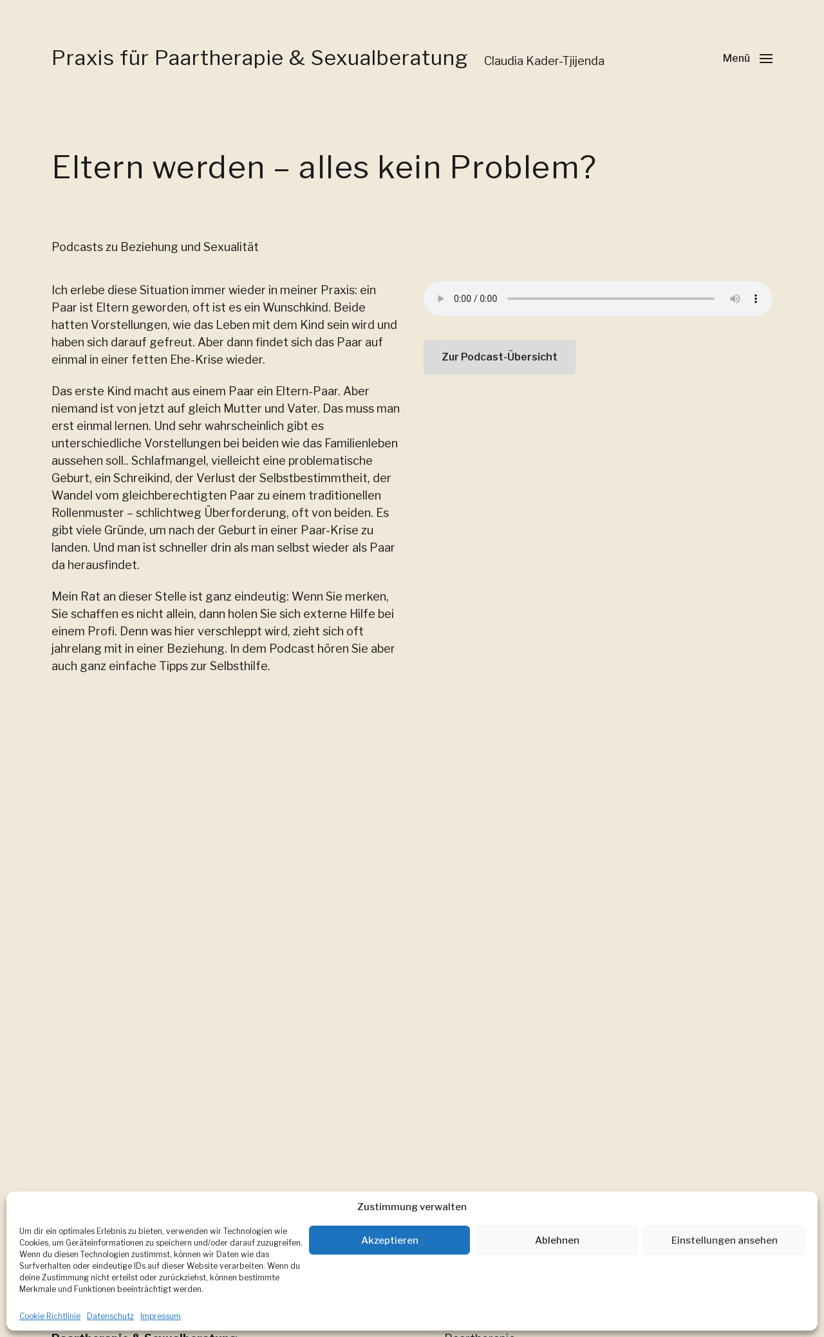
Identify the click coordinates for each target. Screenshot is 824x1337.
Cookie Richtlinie (49, 1316)
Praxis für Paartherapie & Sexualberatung (260, 58)
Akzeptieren (389, 1240)
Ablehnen (557, 1240)
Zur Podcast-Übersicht (499, 357)
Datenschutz (110, 1316)
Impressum (160, 1316)
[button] (748, 58)
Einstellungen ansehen (724, 1240)
